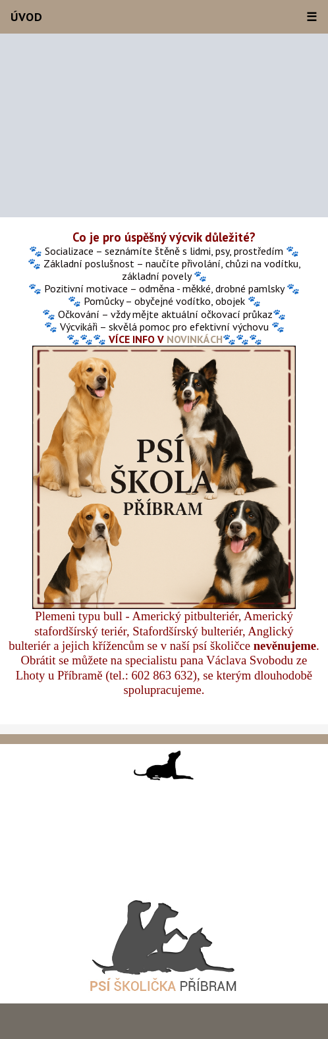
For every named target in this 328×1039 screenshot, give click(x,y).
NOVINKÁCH (195, 339)
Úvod (27, 16)
